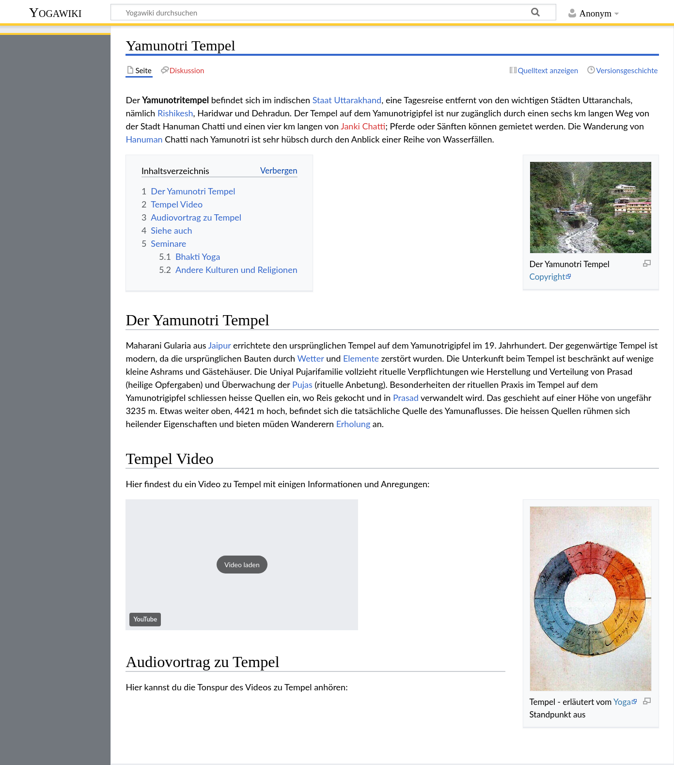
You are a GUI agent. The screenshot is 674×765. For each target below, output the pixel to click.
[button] (241, 564)
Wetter (311, 358)
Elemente (361, 358)
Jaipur (219, 345)
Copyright (547, 276)
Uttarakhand (357, 100)
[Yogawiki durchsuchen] (333, 12)
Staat (322, 100)
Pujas (302, 384)
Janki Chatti (363, 126)
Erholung (353, 423)
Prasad (406, 397)
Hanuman (143, 139)
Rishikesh (175, 113)
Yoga (622, 702)
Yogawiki (55, 12)
